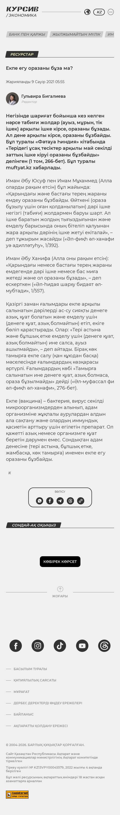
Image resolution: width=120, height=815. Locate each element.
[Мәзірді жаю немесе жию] (110, 12)
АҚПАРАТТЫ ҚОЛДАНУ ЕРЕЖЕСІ (41, 726)
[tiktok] (60, 646)
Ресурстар (22, 54)
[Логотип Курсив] (22, 9)
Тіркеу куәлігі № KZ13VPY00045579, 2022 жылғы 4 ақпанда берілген (54, 769)
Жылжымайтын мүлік (76, 34)
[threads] (104, 646)
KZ (99, 12)
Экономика (22, 15)
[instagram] (38, 646)
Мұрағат (21, 692)
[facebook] (16, 646)
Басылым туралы (30, 669)
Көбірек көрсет (60, 561)
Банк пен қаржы (27, 34)
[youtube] (82, 646)
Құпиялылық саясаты (35, 680)
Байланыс (24, 714)
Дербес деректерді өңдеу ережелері (48, 703)
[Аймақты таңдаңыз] (87, 12)
